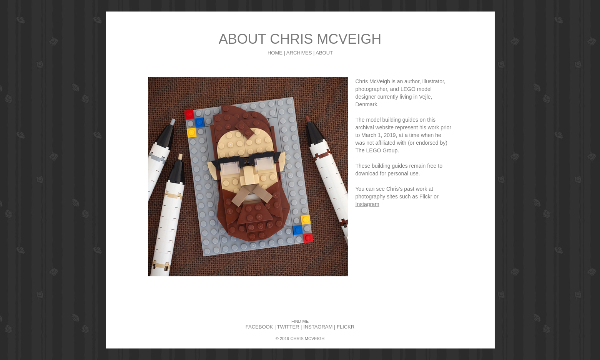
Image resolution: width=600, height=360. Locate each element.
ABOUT (324, 53)
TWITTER (288, 327)
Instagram (367, 204)
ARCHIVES (299, 53)
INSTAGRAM (317, 327)
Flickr (425, 196)
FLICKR (345, 327)
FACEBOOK (259, 327)
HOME (275, 53)
